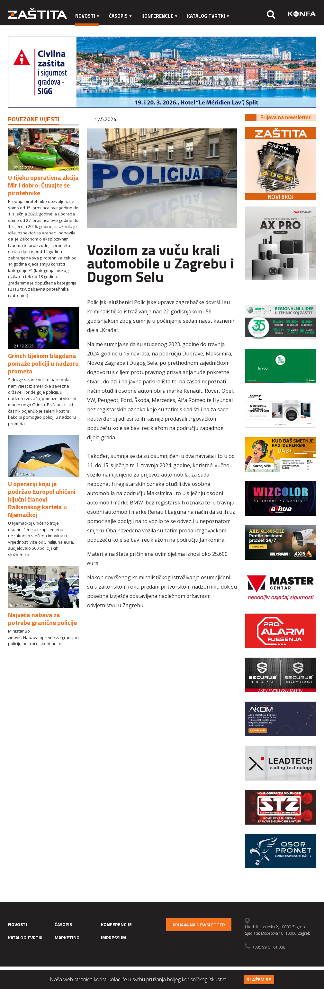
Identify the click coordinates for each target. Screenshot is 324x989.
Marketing (88, 28)
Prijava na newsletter (199, 924)
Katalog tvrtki (208, 16)
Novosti (87, 16)
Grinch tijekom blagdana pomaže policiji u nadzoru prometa (43, 363)
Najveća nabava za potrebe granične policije (42, 618)
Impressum (125, 28)
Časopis (120, 16)
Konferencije (159, 16)
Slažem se (259, 979)
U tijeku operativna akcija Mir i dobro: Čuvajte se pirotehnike (43, 185)
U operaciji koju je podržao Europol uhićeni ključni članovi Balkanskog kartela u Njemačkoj (42, 499)
